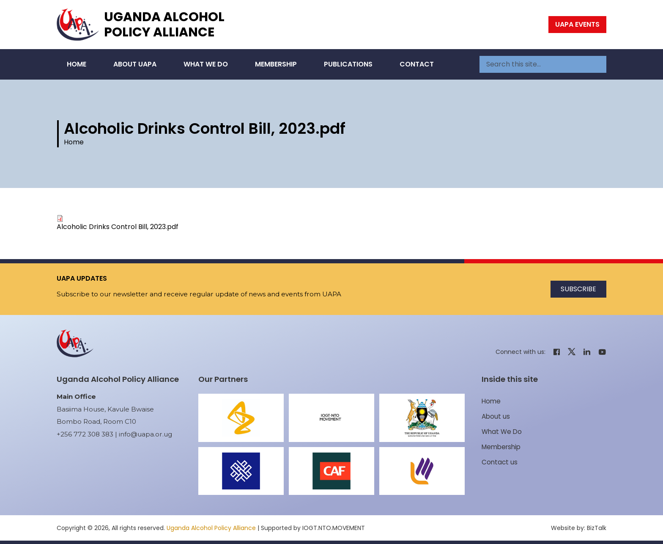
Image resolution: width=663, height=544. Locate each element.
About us (496, 416)
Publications (348, 64)
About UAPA (134, 64)
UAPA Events (577, 24)
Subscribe (578, 289)
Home (76, 64)
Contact (417, 64)
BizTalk (596, 528)
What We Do (206, 64)
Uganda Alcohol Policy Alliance (164, 24)
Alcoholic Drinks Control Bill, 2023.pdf (117, 227)
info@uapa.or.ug (145, 434)
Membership (276, 64)
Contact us (500, 462)
